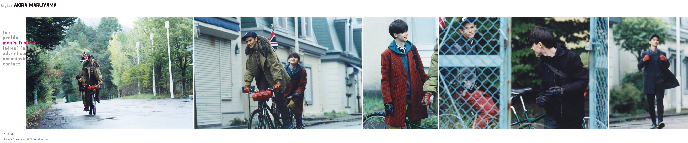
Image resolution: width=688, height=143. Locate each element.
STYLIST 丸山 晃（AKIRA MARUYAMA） (28, 6)
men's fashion (21, 43)
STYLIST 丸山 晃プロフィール (21, 37)
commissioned (21, 58)
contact (21, 63)
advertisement (21, 53)
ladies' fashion (21, 48)
